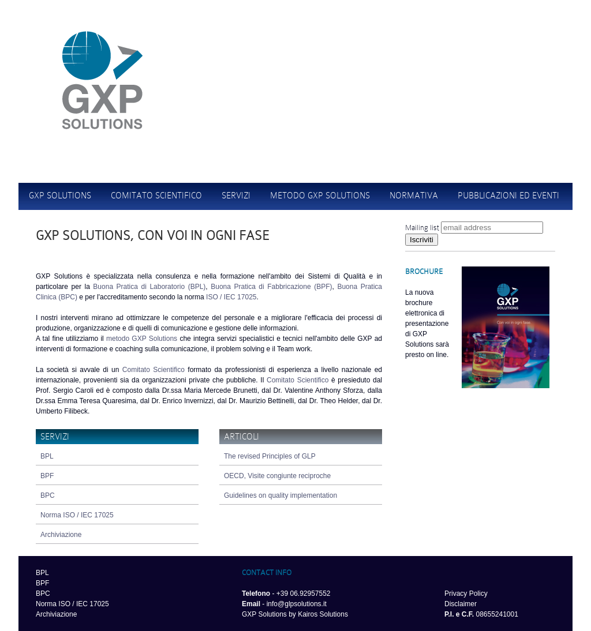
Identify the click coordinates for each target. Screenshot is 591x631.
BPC (47, 495)
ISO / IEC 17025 (231, 297)
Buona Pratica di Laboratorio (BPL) (149, 287)
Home (422, 43)
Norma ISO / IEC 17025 (77, 515)
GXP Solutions (60, 195)
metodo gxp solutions (320, 195)
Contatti (466, 43)
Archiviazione (60, 535)
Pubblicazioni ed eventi (508, 195)
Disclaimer (460, 604)
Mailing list (422, 227)
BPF (47, 476)
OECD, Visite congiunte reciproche (277, 476)
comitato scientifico (156, 195)
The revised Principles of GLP (270, 456)
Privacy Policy (466, 593)
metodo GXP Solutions (141, 339)
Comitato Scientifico (153, 370)
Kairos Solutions (323, 614)
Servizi (236, 195)
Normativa (414, 195)
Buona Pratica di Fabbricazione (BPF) (271, 287)
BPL (47, 456)
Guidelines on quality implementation (280, 495)
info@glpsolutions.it (297, 604)
